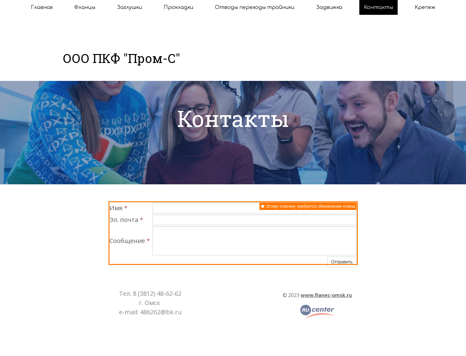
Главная (42, 7)
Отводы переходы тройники (254, 7)
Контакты (378, 7)
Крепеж (425, 7)
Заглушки (129, 7)
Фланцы (84, 7)
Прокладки (178, 7)
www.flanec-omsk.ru (326, 295)
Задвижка (329, 7)
